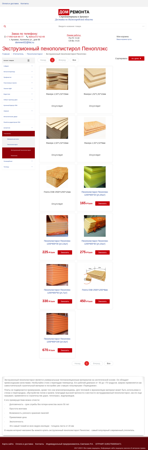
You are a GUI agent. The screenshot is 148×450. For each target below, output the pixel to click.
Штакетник (18, 128)
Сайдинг (18, 66)
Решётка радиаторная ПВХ (12, 122)
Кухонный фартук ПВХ (10, 105)
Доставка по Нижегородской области (74, 19)
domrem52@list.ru (24, 42)
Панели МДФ (18, 88)
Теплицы (18, 167)
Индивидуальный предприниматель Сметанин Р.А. (70, 444)
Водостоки (18, 94)
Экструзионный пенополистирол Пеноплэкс (21, 152)
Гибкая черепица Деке (18, 100)
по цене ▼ (136, 58)
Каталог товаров (16, 60)
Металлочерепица (18, 71)
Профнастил (18, 77)
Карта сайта (7, 444)
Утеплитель (18, 133)
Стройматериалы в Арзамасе (74, 16)
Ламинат (18, 111)
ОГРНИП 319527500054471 (108, 444)
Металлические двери (10, 116)
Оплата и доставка (10, 3)
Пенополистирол (12, 144)
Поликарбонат (18, 161)
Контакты (25, 3)
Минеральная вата (13, 139)
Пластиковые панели (18, 83)
